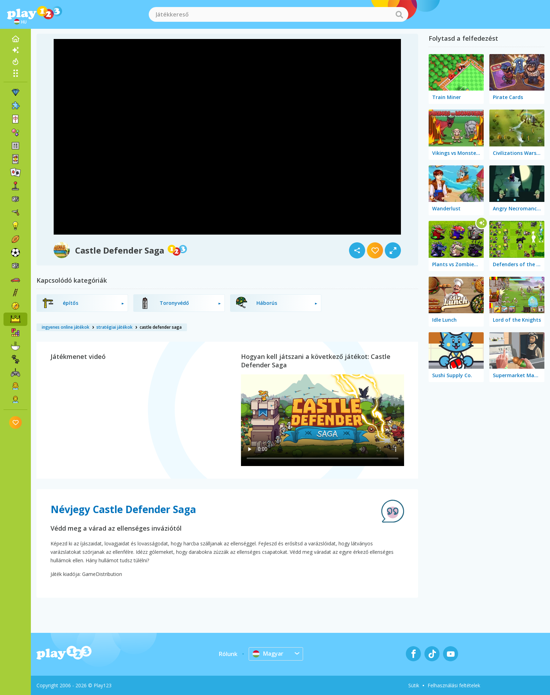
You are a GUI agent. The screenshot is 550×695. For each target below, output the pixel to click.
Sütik (413, 685)
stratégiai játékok (114, 327)
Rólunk (228, 654)
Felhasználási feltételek (454, 685)
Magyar (268, 653)
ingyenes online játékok (65, 327)
